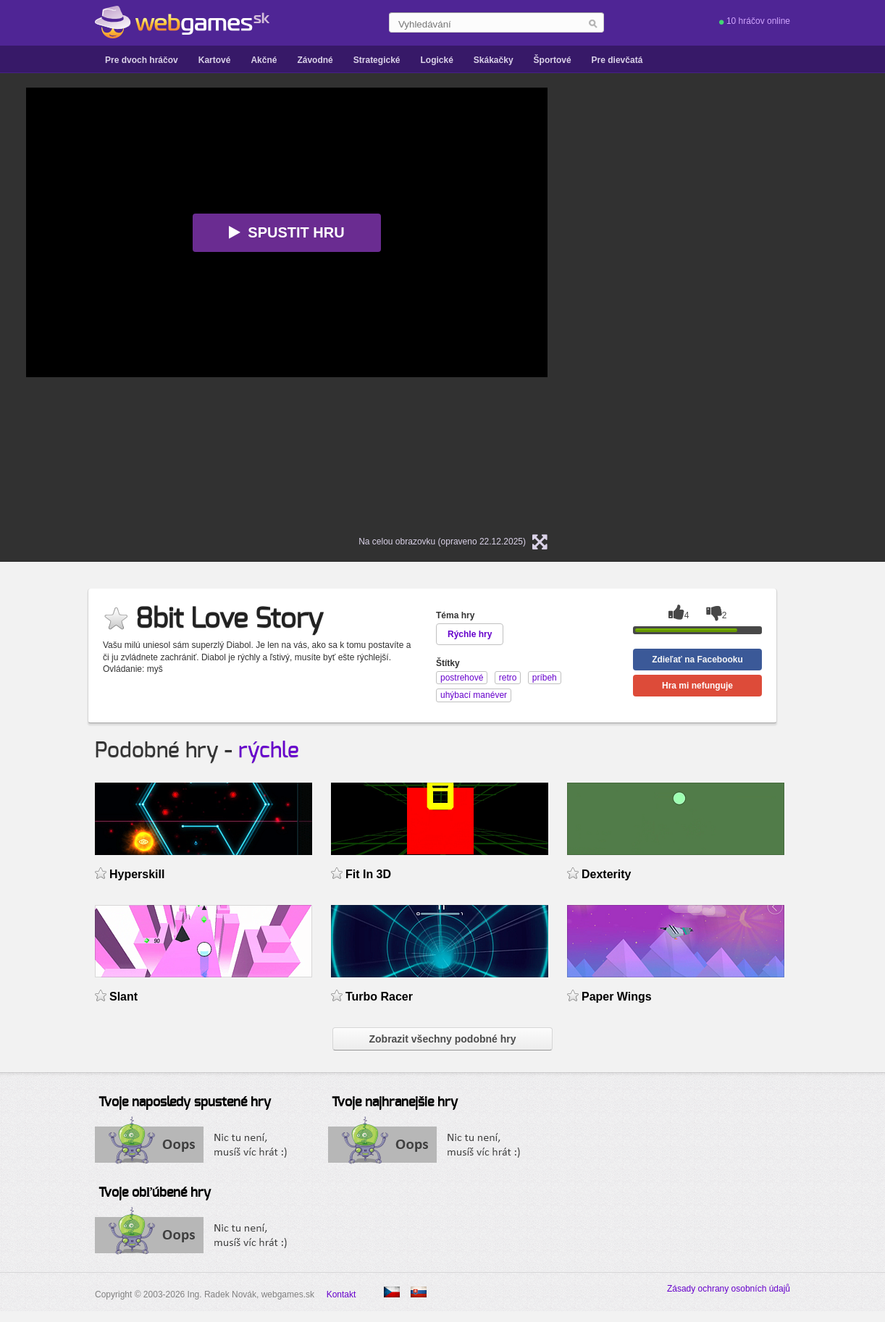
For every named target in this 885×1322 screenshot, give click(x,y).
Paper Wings (617, 996)
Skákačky (493, 60)
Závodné (314, 60)
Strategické (376, 60)
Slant (123, 996)
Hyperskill (136, 874)
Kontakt (341, 1294)
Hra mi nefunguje (697, 686)
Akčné (264, 60)
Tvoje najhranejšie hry (395, 1102)
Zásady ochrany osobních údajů (728, 1289)
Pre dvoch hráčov (141, 60)
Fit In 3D (368, 874)
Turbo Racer (379, 996)
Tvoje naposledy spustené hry (184, 1102)
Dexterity (606, 874)
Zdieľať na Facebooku (697, 659)
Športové (552, 60)
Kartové (214, 60)
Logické (436, 60)
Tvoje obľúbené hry (154, 1193)
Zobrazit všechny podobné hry (442, 1039)
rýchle (268, 751)
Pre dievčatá (617, 60)
